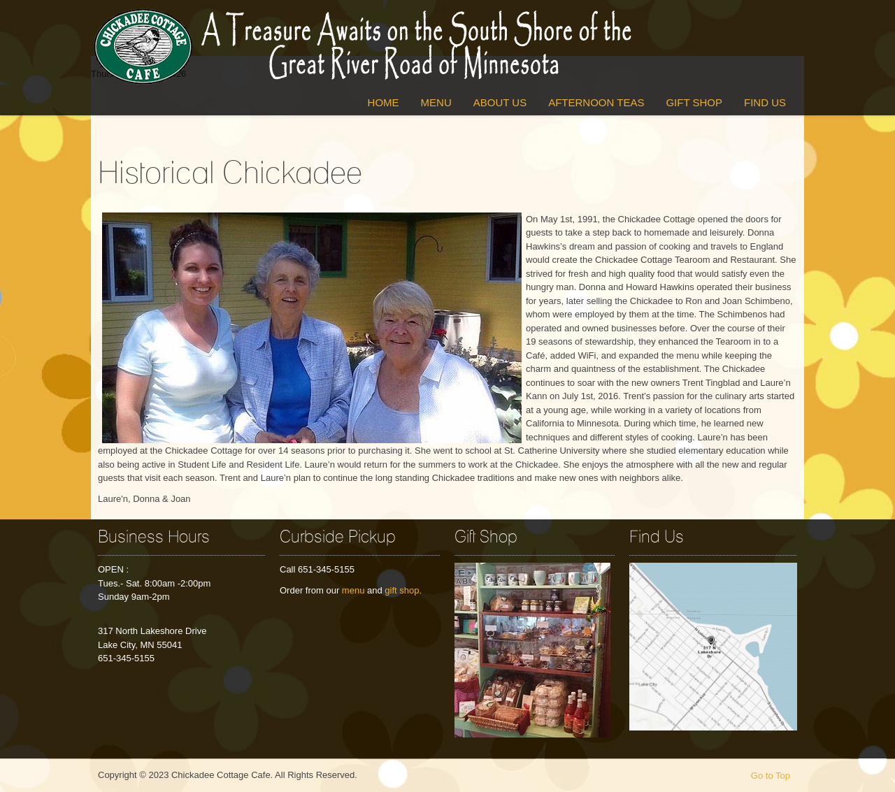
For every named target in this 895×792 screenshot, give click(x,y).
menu (353, 590)
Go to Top (770, 775)
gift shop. (403, 590)
